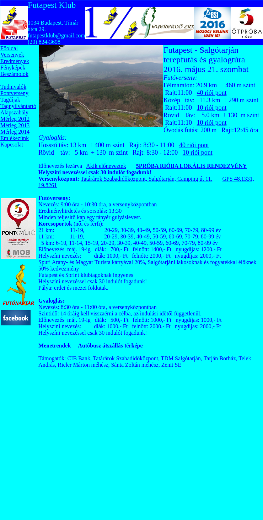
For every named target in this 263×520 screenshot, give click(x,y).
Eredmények (14, 61)
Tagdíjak (10, 100)
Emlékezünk (14, 138)
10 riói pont (211, 107)
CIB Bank (78, 358)
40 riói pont (211, 92)
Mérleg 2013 (14, 125)
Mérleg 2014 (14, 132)
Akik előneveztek (106, 166)
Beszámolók (14, 74)
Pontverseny (14, 93)
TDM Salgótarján (181, 358)
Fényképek (12, 68)
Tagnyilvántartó (18, 106)
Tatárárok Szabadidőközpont (125, 358)
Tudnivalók (13, 87)
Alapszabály (14, 112)
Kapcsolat (11, 144)
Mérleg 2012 (14, 119)
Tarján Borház (220, 358)
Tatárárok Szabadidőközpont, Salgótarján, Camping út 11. (147, 179)
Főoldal (9, 48)
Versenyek (12, 55)
